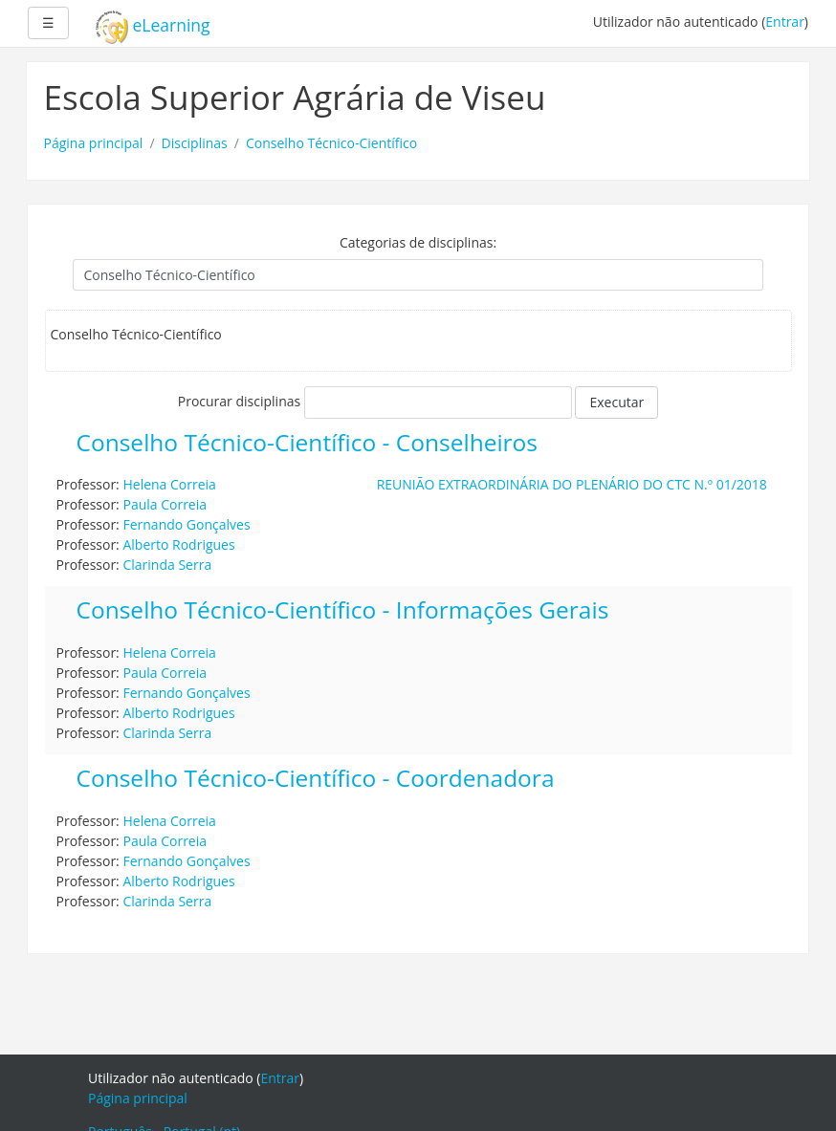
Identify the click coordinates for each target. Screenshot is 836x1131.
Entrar (784, 21)
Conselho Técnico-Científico (331, 143)
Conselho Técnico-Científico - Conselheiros (308, 443)
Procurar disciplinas (239, 401)
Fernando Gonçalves (186, 524)
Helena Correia (168, 484)
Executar (616, 402)
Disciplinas (195, 143)
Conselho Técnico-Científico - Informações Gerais (343, 610)
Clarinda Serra (166, 564)
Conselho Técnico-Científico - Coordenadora (316, 779)
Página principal (93, 143)
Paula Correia (164, 504)
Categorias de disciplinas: (418, 242)
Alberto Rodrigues (178, 544)
